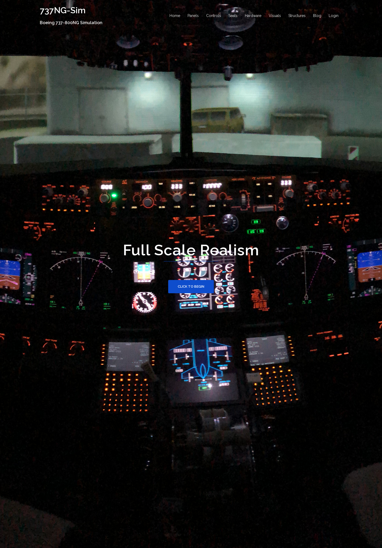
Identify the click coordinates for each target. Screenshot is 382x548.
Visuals (275, 16)
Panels (193, 16)
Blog (317, 16)
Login (333, 16)
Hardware (253, 16)
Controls (213, 16)
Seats (232, 16)
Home (175, 16)
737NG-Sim (63, 10)
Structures (297, 16)
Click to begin (191, 286)
